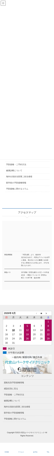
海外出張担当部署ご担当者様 (19, 176)
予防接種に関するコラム (17, 189)
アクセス (21, 452)
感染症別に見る (11, 388)
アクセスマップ (27, 239)
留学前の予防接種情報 (16, 183)
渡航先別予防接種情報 (14, 382)
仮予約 (35, 452)
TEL (48, 452)
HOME (7, 452)
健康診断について (14, 170)
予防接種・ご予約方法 (16, 164)
